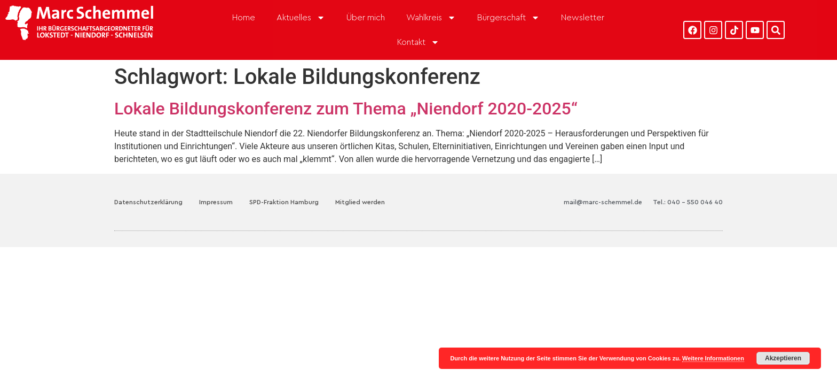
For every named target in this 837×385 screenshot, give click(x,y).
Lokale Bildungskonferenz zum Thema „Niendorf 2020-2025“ (346, 94)
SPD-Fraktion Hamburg (284, 187)
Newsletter (582, 17)
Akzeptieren (783, 358)
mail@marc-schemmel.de (603, 187)
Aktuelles (301, 17)
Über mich (365, 17)
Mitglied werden (360, 187)
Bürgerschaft (508, 17)
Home (243, 17)
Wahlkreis (431, 17)
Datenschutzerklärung (148, 187)
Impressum (216, 187)
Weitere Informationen (713, 358)
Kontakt (418, 42)
